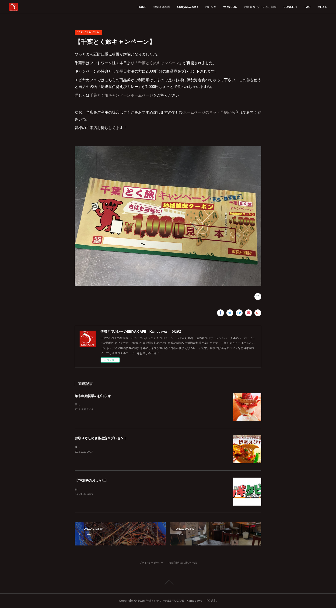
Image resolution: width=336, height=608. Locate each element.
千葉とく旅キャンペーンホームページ (121, 95)
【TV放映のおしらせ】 (91, 480)
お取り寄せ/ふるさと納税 (260, 7)
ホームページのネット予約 (205, 112)
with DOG (230, 7)
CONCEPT (291, 7)
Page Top (168, 581)
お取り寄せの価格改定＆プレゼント (101, 438)
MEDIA (322, 7)
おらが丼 (210, 7)
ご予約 (128, 112)
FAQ (308, 7)
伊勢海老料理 (161, 7)
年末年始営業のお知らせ (93, 396)
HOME (142, 7)
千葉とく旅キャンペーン (158, 63)
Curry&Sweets (187, 7)
